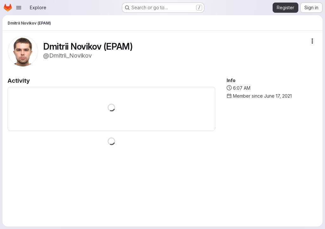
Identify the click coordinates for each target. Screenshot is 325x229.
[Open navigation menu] (19, 8)
